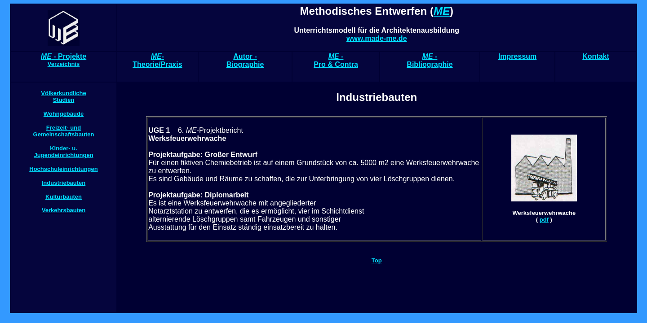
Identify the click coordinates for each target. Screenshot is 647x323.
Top (377, 260)
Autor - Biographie (245, 60)
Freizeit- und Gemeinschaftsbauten (63, 131)
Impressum (517, 56)
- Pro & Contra (336, 60)
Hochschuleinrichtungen (63, 169)
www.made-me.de (376, 38)
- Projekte (63, 59)
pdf (544, 219)
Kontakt (595, 56)
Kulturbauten (63, 196)
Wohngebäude (64, 113)
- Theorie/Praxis (157, 60)
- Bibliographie (429, 60)
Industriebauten (64, 182)
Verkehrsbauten (64, 210)
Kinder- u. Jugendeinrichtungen (63, 151)
